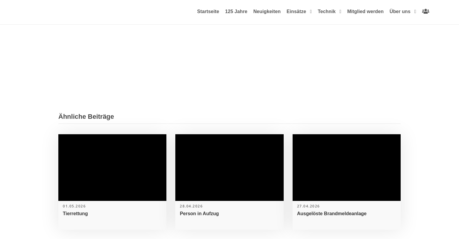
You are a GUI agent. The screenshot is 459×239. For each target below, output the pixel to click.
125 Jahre (236, 11)
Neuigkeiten (267, 11)
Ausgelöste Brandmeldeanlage (332, 213)
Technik (326, 11)
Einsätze (296, 11)
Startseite (208, 11)
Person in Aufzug (199, 213)
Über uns (400, 11)
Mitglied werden (365, 11)
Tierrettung (75, 213)
